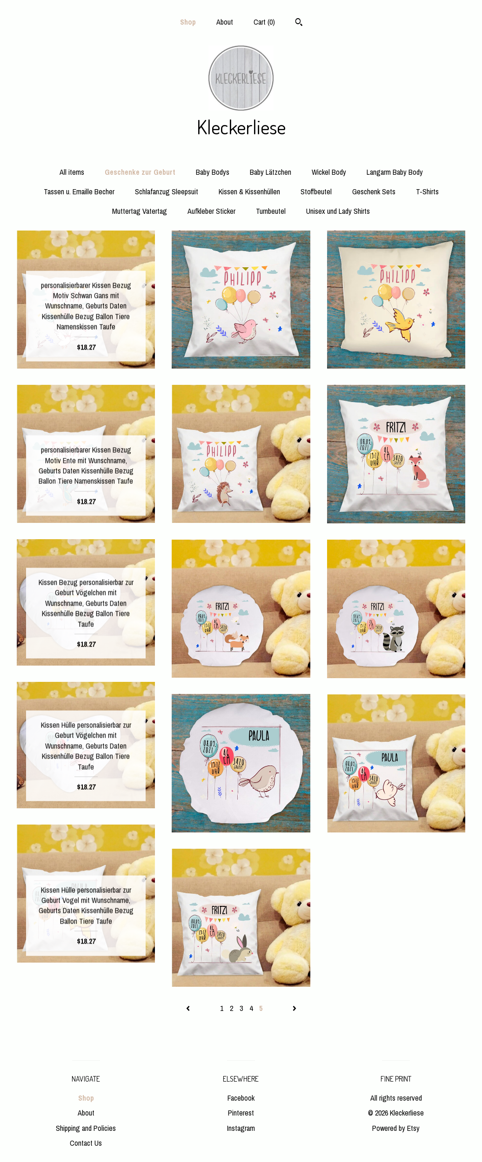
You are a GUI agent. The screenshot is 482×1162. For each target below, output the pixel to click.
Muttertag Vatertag (139, 211)
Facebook (241, 1098)
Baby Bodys (212, 172)
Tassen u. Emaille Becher (79, 191)
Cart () (264, 22)
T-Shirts (427, 191)
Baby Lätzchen (270, 172)
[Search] (298, 23)
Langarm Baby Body (395, 172)
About (224, 22)
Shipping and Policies (86, 1128)
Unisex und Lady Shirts (338, 211)
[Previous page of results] (189, 1008)
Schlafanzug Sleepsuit (166, 191)
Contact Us (86, 1143)
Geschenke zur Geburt (140, 172)
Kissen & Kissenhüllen (249, 191)
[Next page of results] (294, 1008)
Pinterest (241, 1113)
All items (72, 172)
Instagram (241, 1128)
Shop (188, 22)
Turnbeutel (271, 211)
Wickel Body (329, 172)
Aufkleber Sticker (211, 211)
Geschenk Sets (373, 191)
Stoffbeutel (316, 191)
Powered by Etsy (396, 1128)
